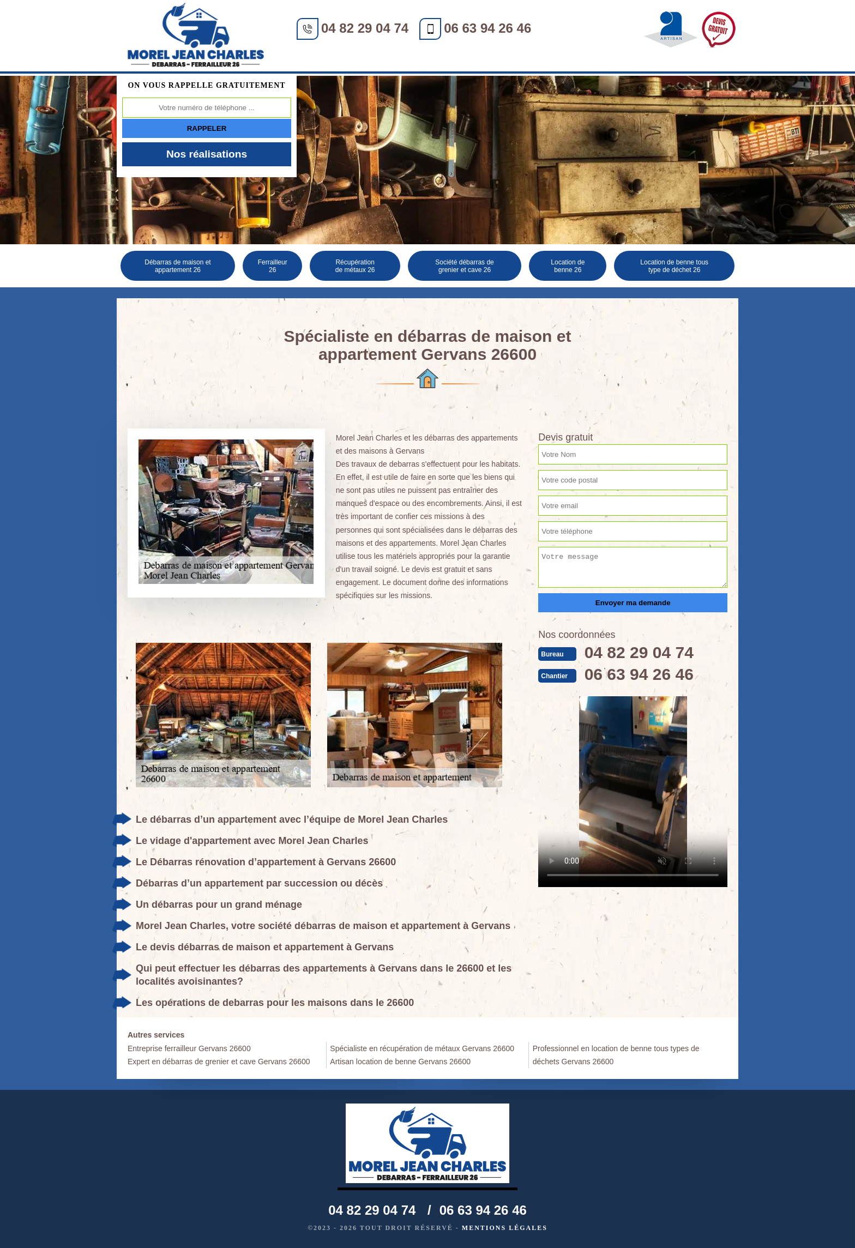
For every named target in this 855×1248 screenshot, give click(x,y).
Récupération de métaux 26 (355, 266)
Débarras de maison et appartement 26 (177, 266)
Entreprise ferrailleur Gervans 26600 (189, 1048)
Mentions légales (504, 1228)
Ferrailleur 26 (272, 266)
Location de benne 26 (568, 266)
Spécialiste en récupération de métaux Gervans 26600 (422, 1048)
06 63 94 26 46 (487, 28)
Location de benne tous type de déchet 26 (674, 266)
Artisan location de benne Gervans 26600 (400, 1061)
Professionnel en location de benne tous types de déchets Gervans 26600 (616, 1055)
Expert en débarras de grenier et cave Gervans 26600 (219, 1061)
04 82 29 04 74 (364, 28)
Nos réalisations (206, 154)
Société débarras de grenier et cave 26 (464, 266)
